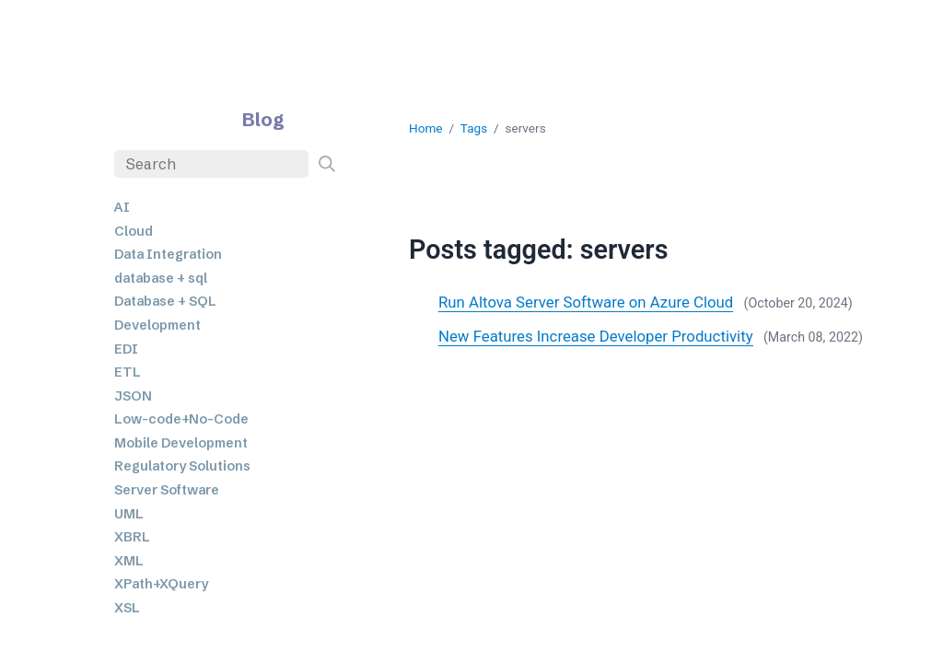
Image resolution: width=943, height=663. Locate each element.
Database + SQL (165, 301)
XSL (127, 607)
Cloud (133, 231)
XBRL (132, 537)
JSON (133, 396)
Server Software (166, 490)
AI (122, 207)
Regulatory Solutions (182, 466)
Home (426, 128)
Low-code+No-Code (181, 419)
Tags (473, 128)
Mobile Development (181, 443)
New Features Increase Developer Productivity (595, 336)
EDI (126, 349)
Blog (263, 119)
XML (129, 560)
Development (157, 325)
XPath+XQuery (161, 584)
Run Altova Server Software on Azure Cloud (585, 302)
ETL (127, 372)
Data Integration (168, 254)
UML (129, 514)
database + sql (160, 278)
